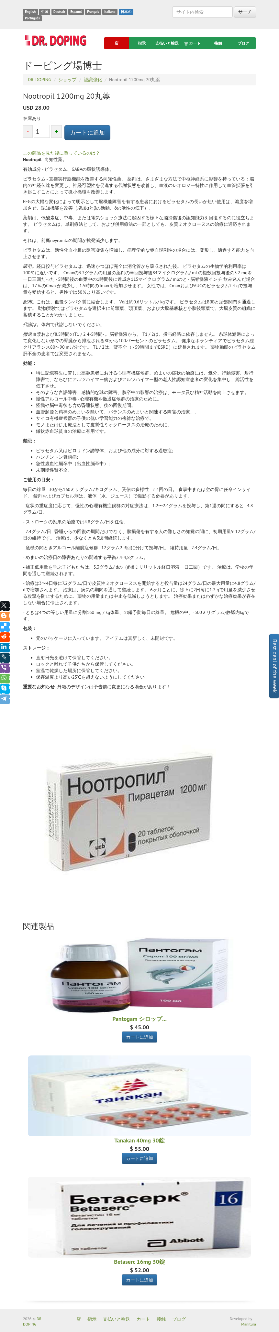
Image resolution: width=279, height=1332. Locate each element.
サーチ (245, 12)
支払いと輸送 (167, 43)
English (30, 11)
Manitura (248, 1324)
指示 (142, 43)
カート (193, 43)
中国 (44, 11)
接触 (218, 43)
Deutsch (59, 11)
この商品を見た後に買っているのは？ (61, 153)
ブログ (243, 43)
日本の (126, 11)
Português (32, 18)
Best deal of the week (275, 666)
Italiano (109, 11)
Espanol (76, 11)
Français (93, 11)
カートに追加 (87, 132)
